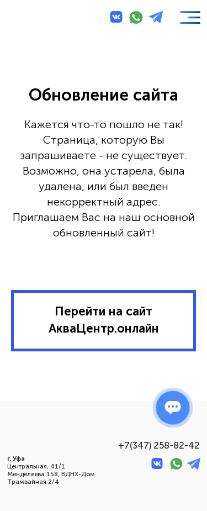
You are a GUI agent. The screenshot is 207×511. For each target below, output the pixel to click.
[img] (28, 18)
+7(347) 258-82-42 (159, 445)
